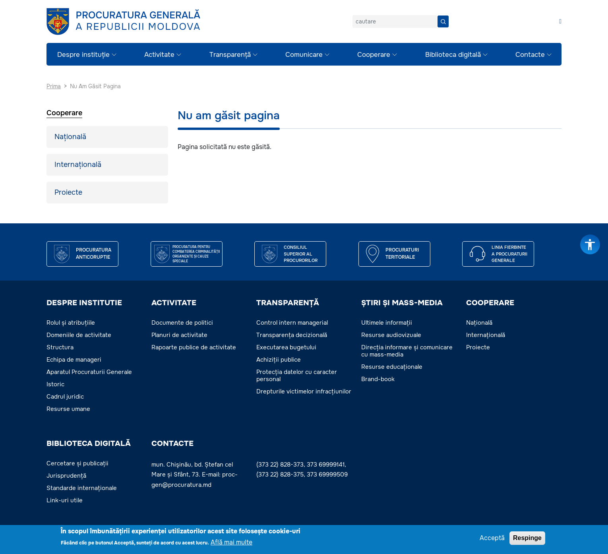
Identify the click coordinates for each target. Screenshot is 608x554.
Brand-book (378, 379)
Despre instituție (83, 54)
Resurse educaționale (391, 367)
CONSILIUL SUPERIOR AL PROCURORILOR (301, 253)
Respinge (527, 539)
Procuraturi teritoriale (402, 253)
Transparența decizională (291, 335)
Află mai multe (231, 543)
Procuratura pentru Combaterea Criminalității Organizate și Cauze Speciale (196, 254)
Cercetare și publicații (77, 463)
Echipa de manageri (73, 360)
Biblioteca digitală (453, 54)
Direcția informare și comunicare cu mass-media (407, 350)
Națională (70, 136)
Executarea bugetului (286, 347)
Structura (60, 347)
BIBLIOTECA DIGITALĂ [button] (88, 443)
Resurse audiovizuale (391, 335)
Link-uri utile (64, 500)
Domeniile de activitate (78, 335)
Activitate (159, 54)
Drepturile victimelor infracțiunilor (303, 391)
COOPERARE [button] (490, 303)
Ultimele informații (386, 323)
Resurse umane (68, 409)
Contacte (530, 54)
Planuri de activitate (179, 335)
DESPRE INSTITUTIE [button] (84, 303)
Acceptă (492, 539)
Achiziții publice (278, 360)
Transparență (230, 54)
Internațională (77, 164)
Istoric (55, 384)
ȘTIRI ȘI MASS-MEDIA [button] (402, 303)
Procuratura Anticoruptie (93, 253)
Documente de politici (182, 323)
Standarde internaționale (81, 488)
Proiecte (68, 192)
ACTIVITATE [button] (173, 303)
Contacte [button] (172, 443)
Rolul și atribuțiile (70, 323)
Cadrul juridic (65, 397)
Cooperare (373, 54)
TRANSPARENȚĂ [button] (287, 303)
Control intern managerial (292, 323)
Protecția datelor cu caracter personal (296, 375)
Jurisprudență (66, 476)
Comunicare (304, 54)
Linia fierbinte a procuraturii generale (509, 253)
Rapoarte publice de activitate (193, 347)
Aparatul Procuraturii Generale (89, 372)
